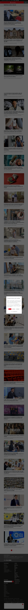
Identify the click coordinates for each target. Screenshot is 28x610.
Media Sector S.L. (15, 311)
